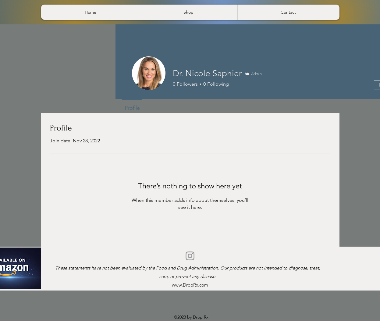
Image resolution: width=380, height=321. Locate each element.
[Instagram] (190, 256)
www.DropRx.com (190, 285)
